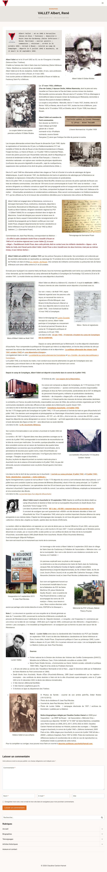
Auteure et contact (10, 849)
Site (74, 796)
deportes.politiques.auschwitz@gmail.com (75, 744)
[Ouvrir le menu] (102, 3)
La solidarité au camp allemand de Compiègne (47, 355)
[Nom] (19, 796)
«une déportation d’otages (34, 352)
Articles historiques (10, 844)
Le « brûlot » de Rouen (38, 262)
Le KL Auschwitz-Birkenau (30, 425)
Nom (5, 796)
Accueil (5, 829)
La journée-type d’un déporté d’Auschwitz (35, 494)
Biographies (53, 9)
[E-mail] (53, 796)
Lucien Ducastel (63, 318)
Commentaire (9, 768)
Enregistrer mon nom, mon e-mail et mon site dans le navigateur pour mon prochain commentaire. (39, 802)
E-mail (41, 796)
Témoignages (8, 839)
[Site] (88, 796)
